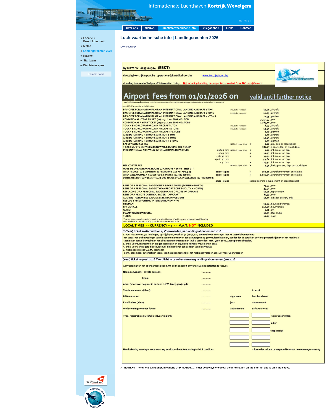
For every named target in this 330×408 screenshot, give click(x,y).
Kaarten (88, 55)
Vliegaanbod (211, 28)
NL (240, 20)
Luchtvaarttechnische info (179, 28)
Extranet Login (96, 74)
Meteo (87, 46)
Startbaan (89, 60)
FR (245, 20)
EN (249, 20)
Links (229, 28)
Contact (245, 28)
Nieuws (150, 28)
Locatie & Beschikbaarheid (94, 40)
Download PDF (129, 46)
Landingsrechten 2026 (97, 51)
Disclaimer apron (94, 65)
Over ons (132, 28)
